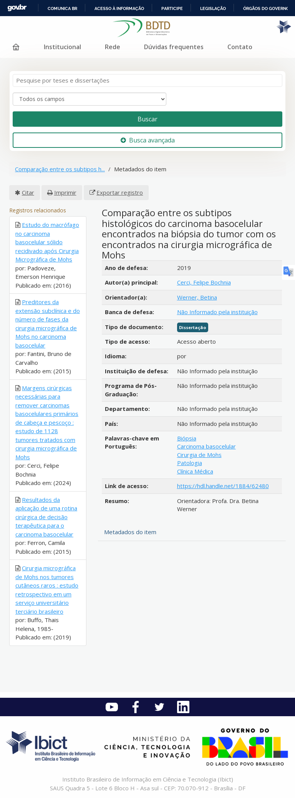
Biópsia (186, 438)
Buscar (147, 119)
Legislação (213, 8)
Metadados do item (130, 532)
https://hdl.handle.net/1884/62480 (223, 486)
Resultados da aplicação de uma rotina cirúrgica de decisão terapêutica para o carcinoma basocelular (46, 517)
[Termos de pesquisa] (147, 80)
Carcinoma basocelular (206, 446)
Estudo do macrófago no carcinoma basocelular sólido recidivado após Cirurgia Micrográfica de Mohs (47, 242)
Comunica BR (62, 8)
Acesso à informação (119, 8)
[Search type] (89, 99)
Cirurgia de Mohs (199, 455)
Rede (112, 47)
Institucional (62, 47)
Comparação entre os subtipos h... (60, 169)
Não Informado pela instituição (217, 312)
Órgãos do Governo (266, 8)
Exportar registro (119, 192)
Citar (28, 192)
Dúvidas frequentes (174, 47)
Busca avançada (148, 140)
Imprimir (65, 192)
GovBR (17, 8)
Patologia (189, 463)
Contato (239, 47)
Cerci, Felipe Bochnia (204, 282)
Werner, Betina (197, 297)
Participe (172, 8)
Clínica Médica (195, 471)
